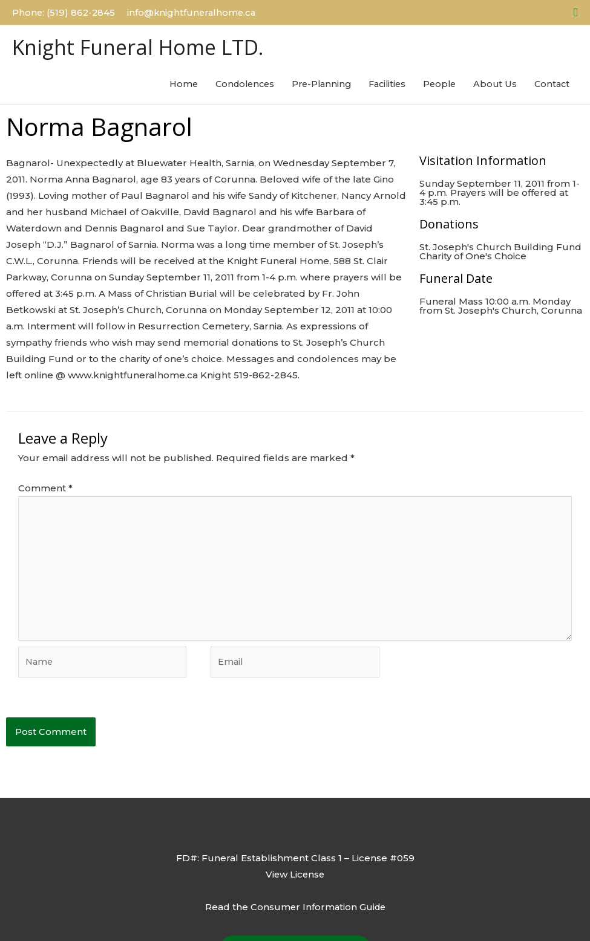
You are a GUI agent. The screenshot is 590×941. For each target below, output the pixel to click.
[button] (576, 12)
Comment (45, 488)
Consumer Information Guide (318, 908)
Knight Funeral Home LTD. (143, 46)
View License (295, 876)
